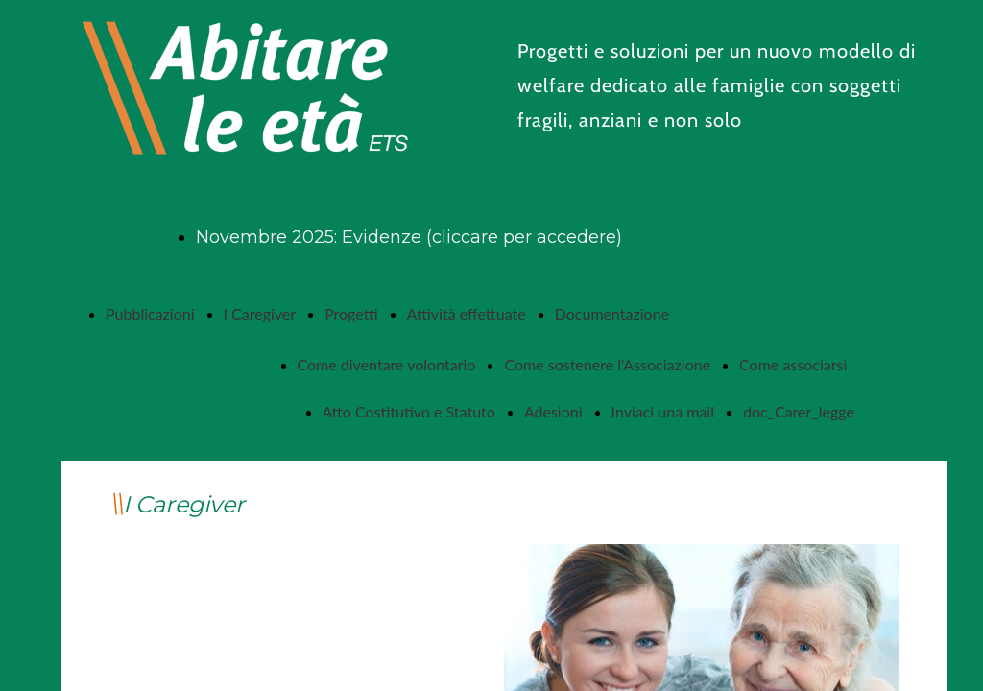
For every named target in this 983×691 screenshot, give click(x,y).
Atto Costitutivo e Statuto (409, 411)
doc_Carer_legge (798, 411)
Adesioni (553, 411)
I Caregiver (260, 313)
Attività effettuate (466, 313)
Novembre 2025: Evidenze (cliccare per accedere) (409, 237)
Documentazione (612, 313)
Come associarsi (793, 364)
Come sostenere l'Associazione (607, 364)
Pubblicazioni (150, 313)
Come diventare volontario (387, 364)
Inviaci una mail (662, 411)
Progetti (350, 313)
